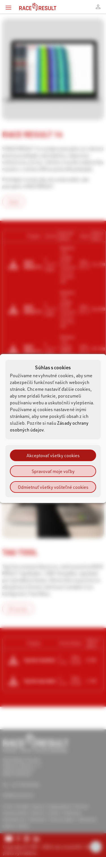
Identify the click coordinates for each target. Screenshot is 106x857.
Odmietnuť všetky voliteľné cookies (53, 487)
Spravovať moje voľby (53, 471)
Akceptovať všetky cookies (53, 455)
